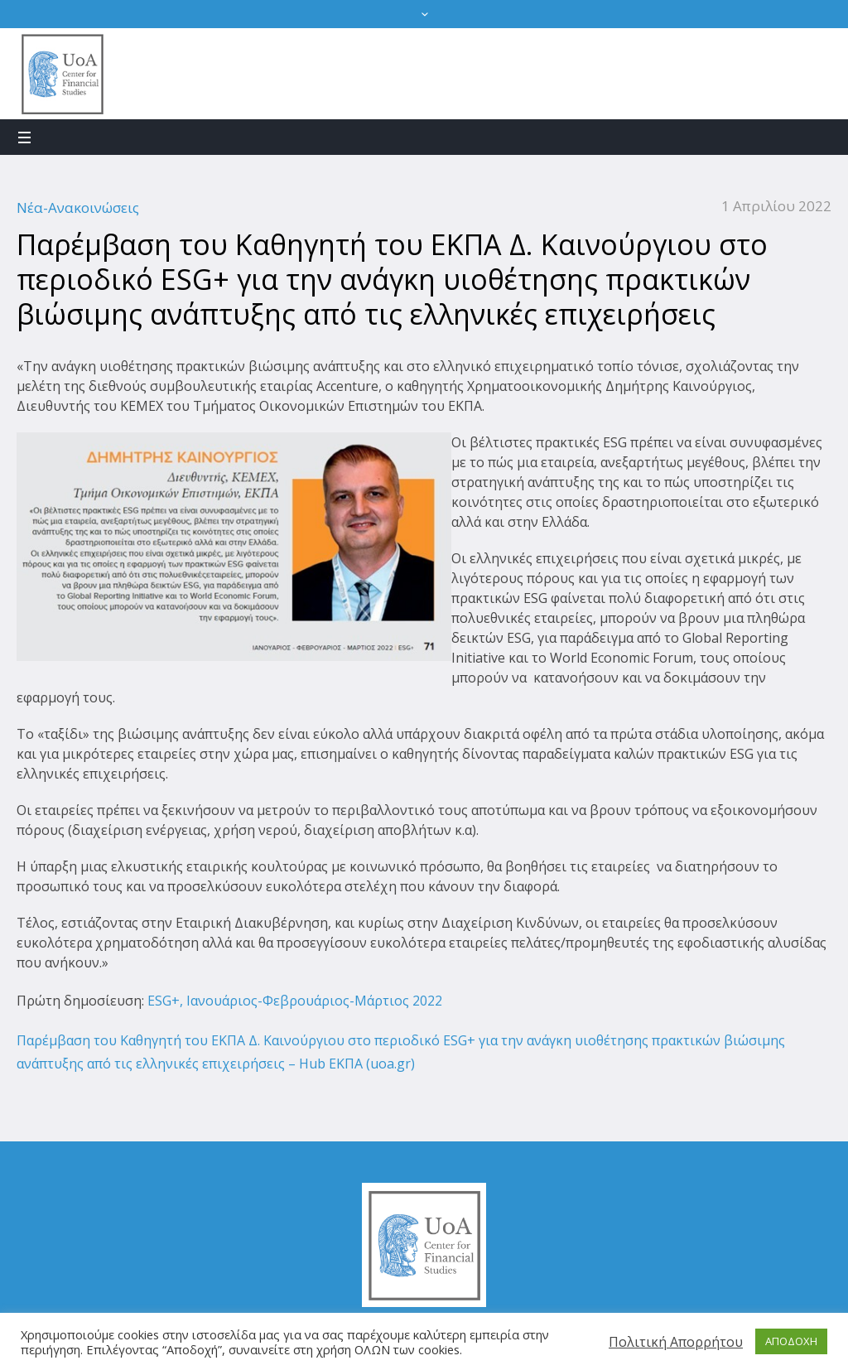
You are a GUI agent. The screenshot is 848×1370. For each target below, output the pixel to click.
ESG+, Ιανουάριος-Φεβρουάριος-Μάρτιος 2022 (293, 1000)
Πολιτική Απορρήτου (676, 1342)
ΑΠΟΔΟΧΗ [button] (791, 1341)
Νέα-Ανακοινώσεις (78, 207)
